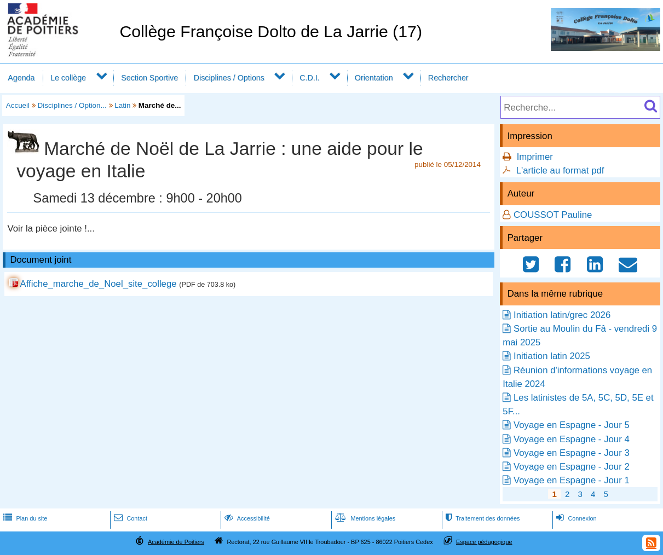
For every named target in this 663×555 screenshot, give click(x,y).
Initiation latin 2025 (552, 356)
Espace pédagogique (484, 541)
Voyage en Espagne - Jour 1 (572, 480)
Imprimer (535, 157)
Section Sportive (149, 77)
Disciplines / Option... (72, 105)
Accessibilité (246, 518)
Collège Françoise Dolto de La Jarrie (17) (270, 31)
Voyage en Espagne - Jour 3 (572, 453)
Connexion (575, 518)
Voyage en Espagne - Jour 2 (572, 466)
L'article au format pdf (560, 170)
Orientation (374, 77)
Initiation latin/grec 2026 (562, 315)
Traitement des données (481, 518)
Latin (122, 105)
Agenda (21, 77)
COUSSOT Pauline (553, 215)
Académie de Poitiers (176, 541)
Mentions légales (364, 518)
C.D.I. (309, 77)
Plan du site (24, 518)
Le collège (68, 77)
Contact (129, 518)
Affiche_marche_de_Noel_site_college (98, 284)
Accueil (18, 105)
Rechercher (448, 77)
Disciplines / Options (229, 77)
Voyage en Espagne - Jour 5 (572, 425)
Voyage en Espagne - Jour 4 (572, 439)
